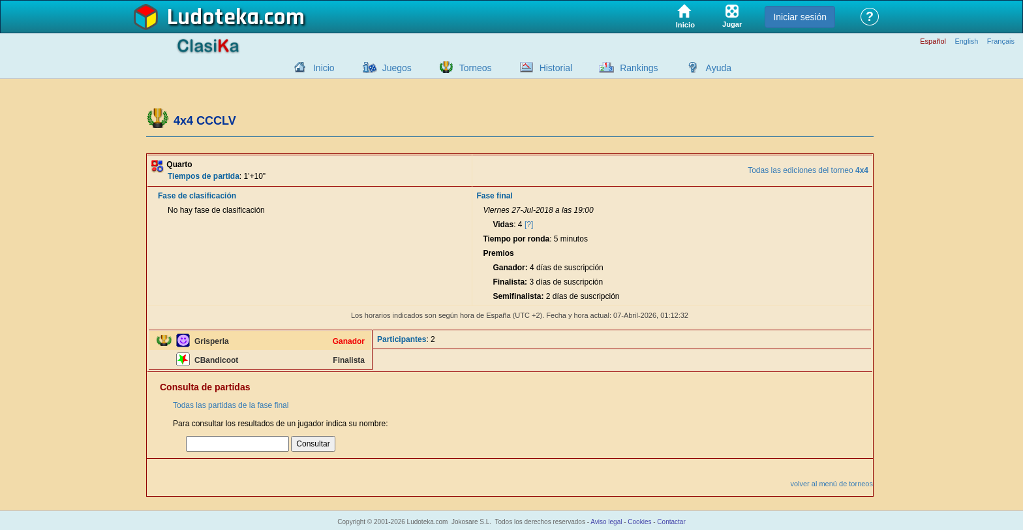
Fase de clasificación (197, 195)
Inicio (324, 68)
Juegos (397, 68)
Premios (498, 253)
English (966, 41)
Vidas (503, 224)
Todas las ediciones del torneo (808, 170)
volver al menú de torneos (831, 484)
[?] (529, 224)
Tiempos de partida (203, 176)
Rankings (639, 68)
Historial (556, 68)
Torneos (475, 68)
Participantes (401, 339)
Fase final (494, 195)
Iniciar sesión (800, 17)
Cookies (639, 521)
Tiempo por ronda (516, 238)
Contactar (671, 521)
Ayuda (718, 68)
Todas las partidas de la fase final (230, 405)
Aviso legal (606, 521)
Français (1001, 41)
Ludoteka (213, 17)
